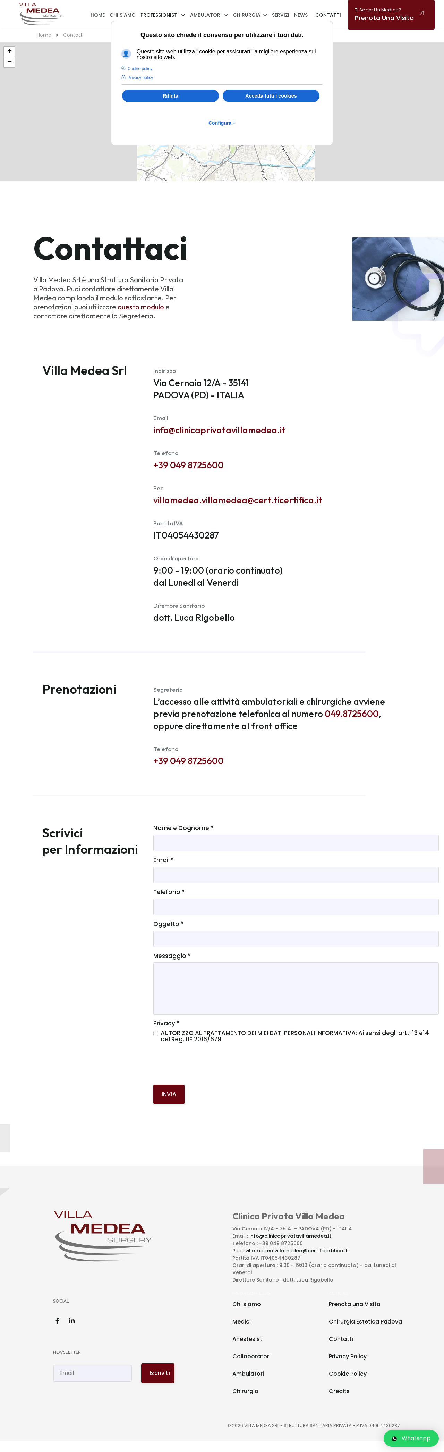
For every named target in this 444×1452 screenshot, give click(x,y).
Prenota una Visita (355, 1315)
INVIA (169, 1105)
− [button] (9, 62)
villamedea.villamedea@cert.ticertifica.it (237, 503)
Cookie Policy (348, 1384)
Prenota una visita (384, 14)
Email (163, 868)
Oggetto (168, 933)
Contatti (328, 14)
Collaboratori (251, 1367)
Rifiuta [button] (170, 96)
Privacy (166, 1034)
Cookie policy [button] (140, 68)
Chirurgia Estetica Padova (365, 1332)
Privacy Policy (348, 1367)
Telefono (169, 901)
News (301, 14)
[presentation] (206, 1076)
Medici (241, 1332)
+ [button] (9, 52)
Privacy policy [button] (140, 77)
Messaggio (171, 966)
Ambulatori (206, 14)
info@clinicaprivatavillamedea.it (219, 431)
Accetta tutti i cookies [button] (271, 96)
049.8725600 (351, 719)
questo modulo (141, 306)
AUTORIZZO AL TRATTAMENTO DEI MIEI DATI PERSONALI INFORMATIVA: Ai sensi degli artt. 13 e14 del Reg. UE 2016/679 (296, 1047)
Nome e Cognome (183, 835)
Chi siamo (246, 1315)
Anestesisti (248, 1350)
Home (98, 14)
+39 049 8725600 (188, 467)
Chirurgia (247, 14)
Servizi (280, 14)
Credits (339, 1402)
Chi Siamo (123, 14)
